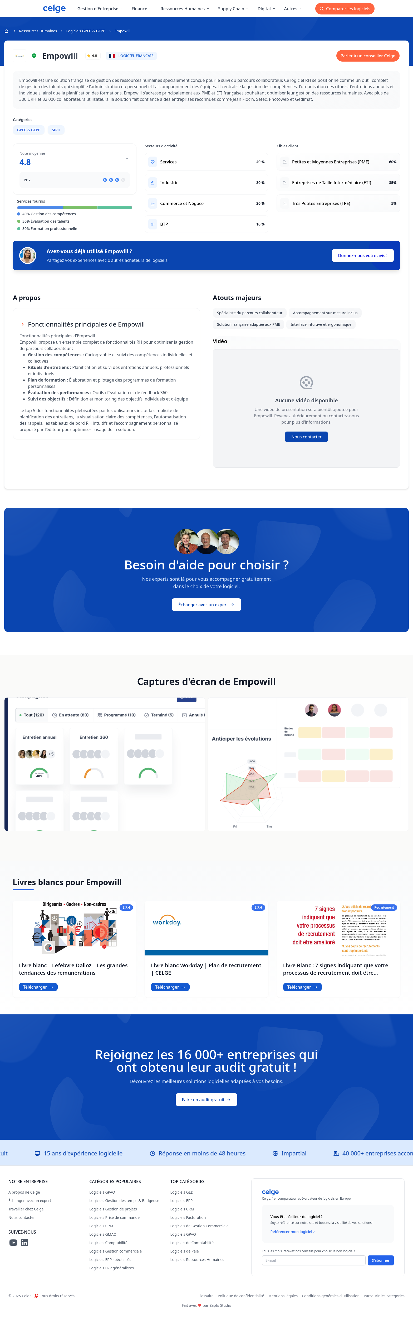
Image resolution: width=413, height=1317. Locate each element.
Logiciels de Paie (184, 1255)
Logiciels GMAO (102, 1238)
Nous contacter (306, 441)
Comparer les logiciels (344, 9)
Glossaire (206, 1300)
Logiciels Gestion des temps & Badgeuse (124, 1205)
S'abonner (381, 1265)
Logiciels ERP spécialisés (110, 1264)
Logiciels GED (181, 1196)
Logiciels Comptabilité (108, 1247)
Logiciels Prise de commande (114, 1222)
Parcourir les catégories (384, 1300)
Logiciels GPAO (102, 1196)
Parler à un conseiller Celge (368, 56)
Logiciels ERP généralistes (111, 1272)
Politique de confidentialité (241, 1300)
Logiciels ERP (181, 1205)
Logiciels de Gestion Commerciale (199, 1230)
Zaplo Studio (220, 1310)
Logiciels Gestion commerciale (115, 1255)
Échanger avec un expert (206, 609)
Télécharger (38, 992)
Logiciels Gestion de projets (113, 1213)
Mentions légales (283, 1300)
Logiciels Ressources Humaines (197, 1264)
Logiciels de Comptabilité (192, 1247)
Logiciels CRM (101, 1230)
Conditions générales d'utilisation (331, 1300)
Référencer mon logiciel (293, 1236)
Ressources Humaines (38, 30)
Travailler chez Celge (26, 1213)
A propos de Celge (24, 1196)
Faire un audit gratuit (206, 1104)
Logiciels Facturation (188, 1222)
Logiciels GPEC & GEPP (85, 30)
